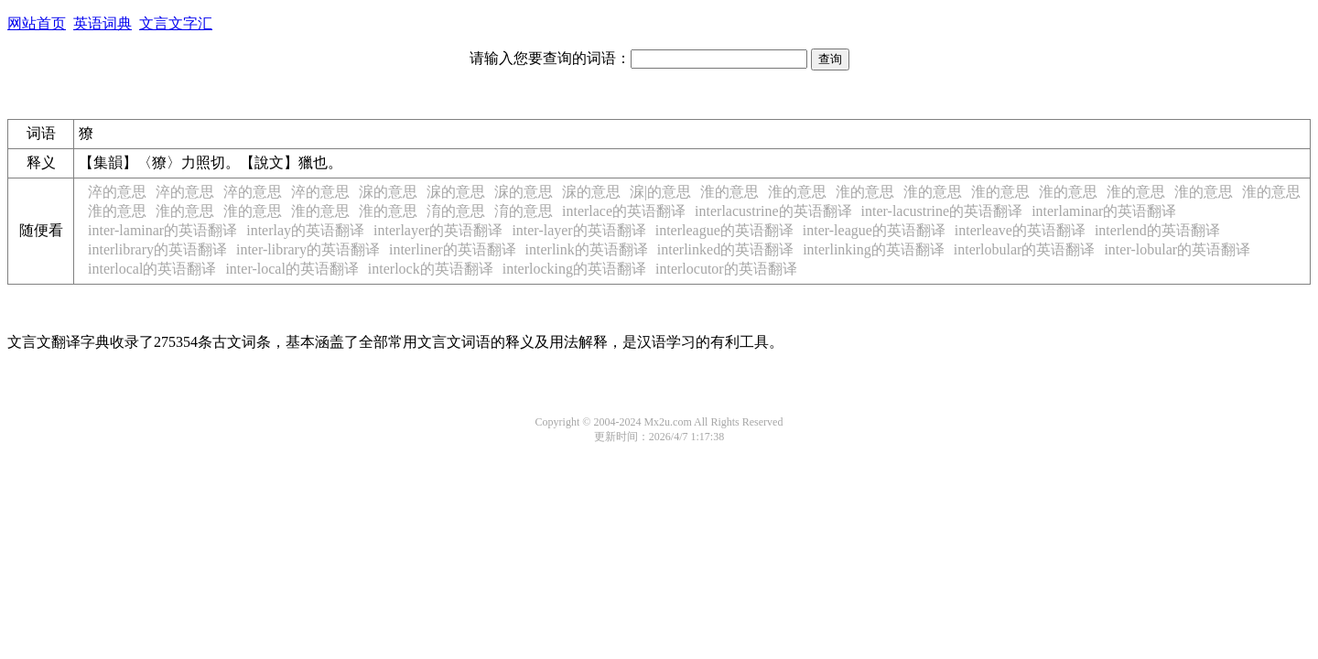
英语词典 (102, 23)
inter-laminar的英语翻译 (162, 230)
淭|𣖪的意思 (660, 192)
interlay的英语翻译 (305, 230)
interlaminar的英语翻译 (1104, 211)
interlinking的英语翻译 (874, 249)
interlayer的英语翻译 (437, 230)
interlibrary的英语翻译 (157, 249)
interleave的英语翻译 (1020, 230)
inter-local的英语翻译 (291, 268)
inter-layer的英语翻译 (578, 230)
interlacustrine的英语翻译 (773, 211)
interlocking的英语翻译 (574, 268)
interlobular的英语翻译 (1025, 249)
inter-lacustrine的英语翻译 (942, 211)
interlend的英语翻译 (1157, 230)
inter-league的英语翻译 (874, 230)
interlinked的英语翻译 (725, 249)
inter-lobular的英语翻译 (1177, 249)
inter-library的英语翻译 (308, 249)
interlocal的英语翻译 (152, 268)
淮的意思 (729, 192)
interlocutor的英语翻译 (726, 268)
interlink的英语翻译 (586, 249)
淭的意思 (388, 192)
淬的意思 (117, 192)
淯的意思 (456, 211)
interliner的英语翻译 (452, 249)
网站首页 (36, 23)
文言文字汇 (175, 23)
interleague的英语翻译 (724, 230)
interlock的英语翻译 (430, 268)
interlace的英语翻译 (624, 211)
